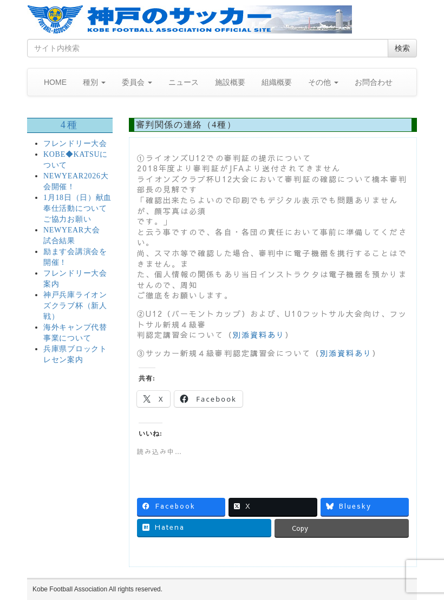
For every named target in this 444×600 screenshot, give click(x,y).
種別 (94, 82)
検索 (402, 48)
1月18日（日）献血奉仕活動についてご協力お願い (77, 208)
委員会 (137, 82)
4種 (70, 124)
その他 (323, 82)
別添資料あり (259, 334)
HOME (55, 82)
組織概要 (277, 82)
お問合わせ (374, 82)
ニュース (183, 82)
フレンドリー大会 (75, 143)
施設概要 (230, 82)
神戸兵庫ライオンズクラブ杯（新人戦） (75, 306)
